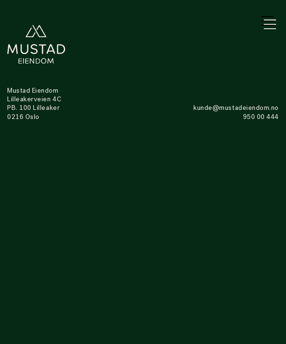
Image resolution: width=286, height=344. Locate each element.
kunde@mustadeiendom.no (236, 108)
